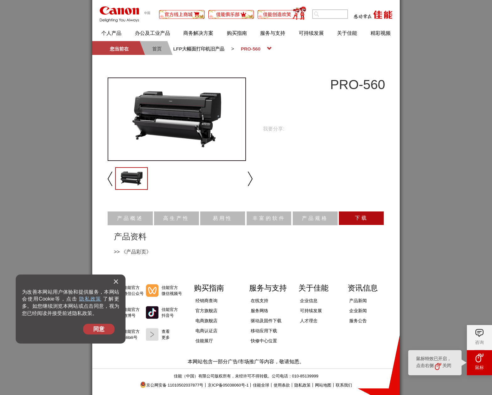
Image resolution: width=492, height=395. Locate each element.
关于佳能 (347, 33)
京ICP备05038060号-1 (228, 385)
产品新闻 (358, 300)
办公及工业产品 (152, 33)
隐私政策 (90, 299)
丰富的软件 (269, 218)
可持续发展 (311, 33)
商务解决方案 (198, 33)
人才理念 (309, 320)
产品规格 (315, 218)
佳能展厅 (204, 340)
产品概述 (130, 218)
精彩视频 (381, 33)
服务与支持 (272, 33)
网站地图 (323, 385)
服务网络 (259, 310)
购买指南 (237, 33)
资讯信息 (363, 288)
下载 (361, 218)
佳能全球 (261, 385)
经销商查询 (206, 300)
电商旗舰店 (206, 320)
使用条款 (282, 385)
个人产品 (111, 33)
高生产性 (176, 218)
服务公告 (358, 320)
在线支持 (259, 300)
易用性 (223, 218)
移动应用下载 (264, 330)
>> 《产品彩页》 (132, 251)
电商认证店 (206, 330)
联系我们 (344, 385)
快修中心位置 (264, 340)
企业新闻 (358, 310)
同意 (98, 329)
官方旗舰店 (206, 310)
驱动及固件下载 (266, 320)
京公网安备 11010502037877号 (172, 385)
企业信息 (309, 300)
